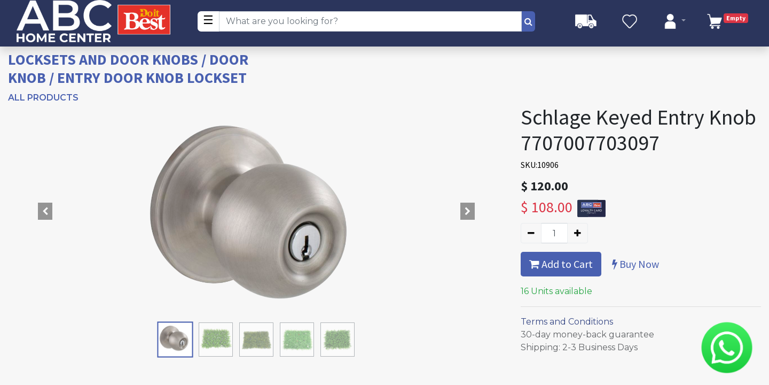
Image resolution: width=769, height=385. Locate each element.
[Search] (528, 21)
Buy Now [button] (635, 264)
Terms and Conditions (567, 322)
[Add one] (577, 233)
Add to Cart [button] (561, 264)
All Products (43, 98)
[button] (45, 211)
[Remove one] (531, 233)
